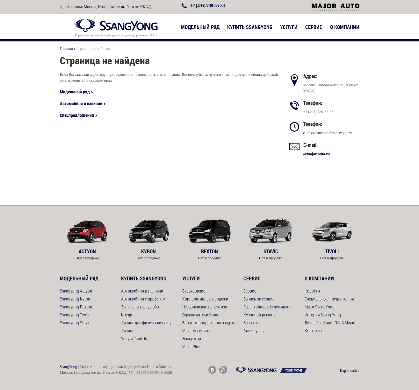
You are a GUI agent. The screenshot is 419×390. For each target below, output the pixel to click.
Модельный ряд (200, 27)
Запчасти (251, 323)
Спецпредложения (77, 115)
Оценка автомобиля (200, 315)
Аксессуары (253, 331)
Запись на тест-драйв (140, 307)
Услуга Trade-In (134, 339)
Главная (66, 48)
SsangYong (68, 367)
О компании (344, 27)
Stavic (270, 251)
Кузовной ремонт (259, 315)
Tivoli (332, 251)
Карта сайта (349, 370)
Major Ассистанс (196, 331)
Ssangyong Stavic (75, 323)
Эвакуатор (191, 339)
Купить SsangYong (249, 27)
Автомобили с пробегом (143, 299)
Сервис (313, 27)
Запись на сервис (258, 299)
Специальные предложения (329, 299)
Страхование (193, 291)
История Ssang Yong (323, 315)
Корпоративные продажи (205, 299)
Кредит (127, 315)
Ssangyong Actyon (76, 291)
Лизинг (127, 331)
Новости (312, 291)
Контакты (313, 331)
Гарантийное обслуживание (268, 307)
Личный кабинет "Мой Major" (330, 323)
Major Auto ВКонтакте (212, 370)
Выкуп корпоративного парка (208, 323)
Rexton (209, 251)
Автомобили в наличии (81, 103)
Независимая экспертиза (204, 307)
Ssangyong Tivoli (74, 315)
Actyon (87, 251)
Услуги (289, 27)
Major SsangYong (320, 307)
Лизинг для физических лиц (146, 323)
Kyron (148, 251)
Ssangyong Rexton (76, 307)
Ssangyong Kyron (75, 299)
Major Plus (191, 346)
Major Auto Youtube (223, 370)
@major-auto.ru (316, 154)
